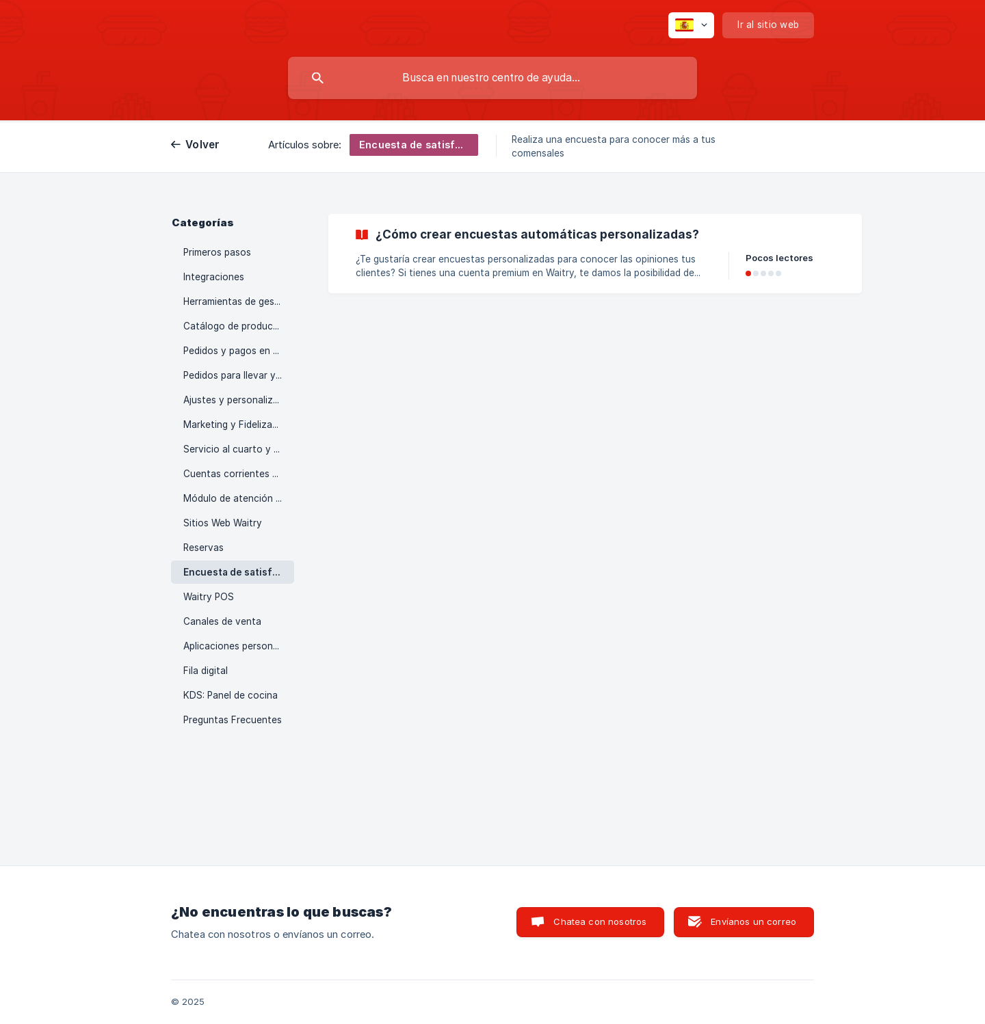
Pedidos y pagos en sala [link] (237, 350)
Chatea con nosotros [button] (599, 921)
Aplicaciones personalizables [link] (238, 646)
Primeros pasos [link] (217, 252)
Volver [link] (202, 144)
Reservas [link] (203, 547)
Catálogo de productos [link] (235, 326)
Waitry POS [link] (208, 596)
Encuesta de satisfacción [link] (238, 572)
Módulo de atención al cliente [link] (238, 498)
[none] (691, 25)
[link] (595, 253)
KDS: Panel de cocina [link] (230, 695)
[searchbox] (492, 78)
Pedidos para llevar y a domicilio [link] (238, 375)
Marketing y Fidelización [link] (237, 424)
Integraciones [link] (213, 276)
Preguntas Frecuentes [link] (232, 719)
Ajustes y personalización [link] (238, 399)
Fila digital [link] (205, 670)
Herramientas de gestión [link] (237, 301)
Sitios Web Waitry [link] (222, 522)
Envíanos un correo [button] (753, 921)
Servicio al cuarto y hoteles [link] (238, 449)
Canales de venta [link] (222, 621)
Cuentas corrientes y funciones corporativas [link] (238, 473)
